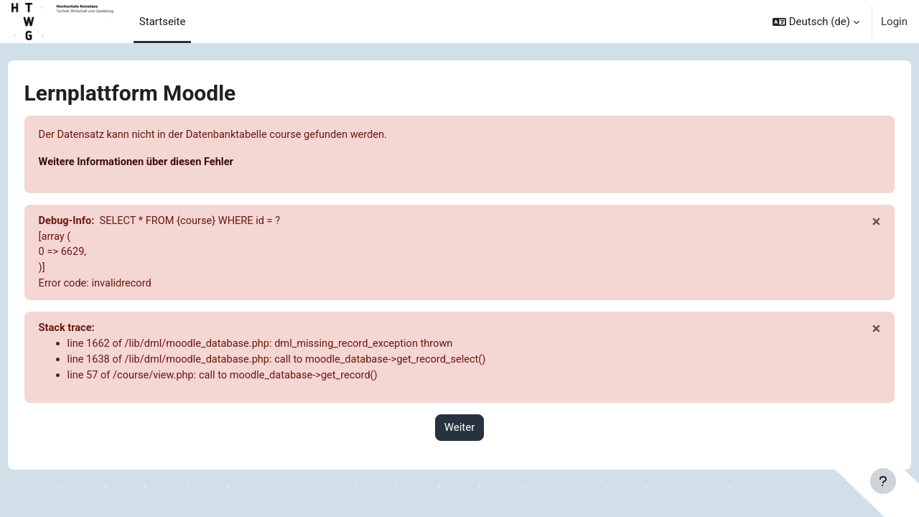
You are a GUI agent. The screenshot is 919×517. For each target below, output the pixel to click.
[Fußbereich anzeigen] (883, 481)
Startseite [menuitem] (162, 21)
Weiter (459, 433)
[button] (816, 21)
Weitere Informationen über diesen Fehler (165, 163)
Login (894, 21)
